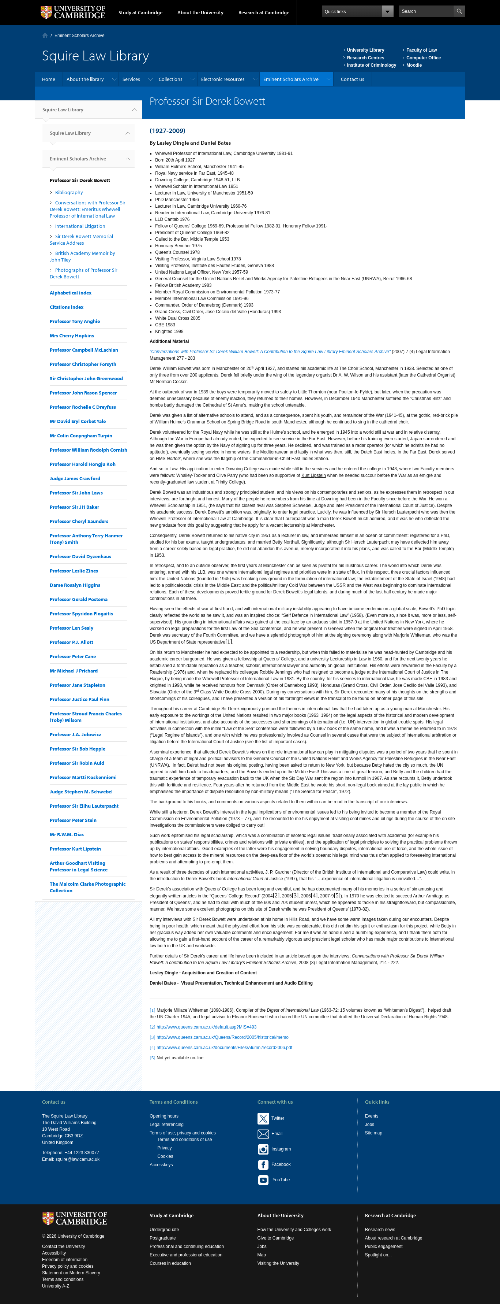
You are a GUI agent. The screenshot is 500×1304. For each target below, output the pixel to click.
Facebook (274, 1164)
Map (261, 1254)
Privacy (164, 1148)
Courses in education (170, 1263)
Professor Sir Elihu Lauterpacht (84, 806)
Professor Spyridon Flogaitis (81, 613)
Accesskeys (161, 1164)
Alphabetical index (70, 292)
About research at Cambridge (393, 1238)
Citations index (66, 307)
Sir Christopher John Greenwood (86, 378)
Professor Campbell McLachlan (84, 350)
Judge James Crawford (75, 478)
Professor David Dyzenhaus (80, 556)
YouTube (273, 1180)
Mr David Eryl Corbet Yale (78, 421)
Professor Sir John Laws (76, 492)
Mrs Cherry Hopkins (72, 335)
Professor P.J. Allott (71, 642)
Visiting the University (278, 1263)
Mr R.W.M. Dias (67, 834)
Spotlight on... (378, 1254)
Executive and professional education (186, 1254)
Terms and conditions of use (184, 1139)
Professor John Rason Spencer (83, 392)
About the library (85, 79)
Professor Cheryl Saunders (79, 521)
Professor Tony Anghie (75, 321)
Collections (171, 79)
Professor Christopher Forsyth (83, 364)
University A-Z (55, 1286)
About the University (200, 12)
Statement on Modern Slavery (71, 1272)
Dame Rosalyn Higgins (75, 585)
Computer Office (423, 57)
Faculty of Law (421, 50)
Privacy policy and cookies (68, 1266)
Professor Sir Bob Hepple (77, 748)
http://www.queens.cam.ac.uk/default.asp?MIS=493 (206, 1027)
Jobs (369, 1124)
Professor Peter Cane (73, 656)
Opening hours (164, 1116)
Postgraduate (163, 1238)
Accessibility (54, 1253)
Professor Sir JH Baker (74, 507)
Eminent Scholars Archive (79, 35)
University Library (365, 50)
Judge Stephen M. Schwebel (81, 791)
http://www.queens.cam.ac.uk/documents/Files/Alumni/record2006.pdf (224, 1047)
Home (45, 35)
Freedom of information (64, 1259)
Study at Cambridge (140, 12)
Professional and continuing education (187, 1246)
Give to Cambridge (275, 1238)
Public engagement (384, 1246)
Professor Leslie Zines (74, 570)
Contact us (352, 79)
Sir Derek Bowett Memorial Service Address (81, 239)
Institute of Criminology (371, 65)
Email (276, 1133)
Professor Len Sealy (71, 628)
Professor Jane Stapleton (77, 685)
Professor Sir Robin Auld (77, 763)
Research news (380, 1229)
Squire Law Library (62, 112)
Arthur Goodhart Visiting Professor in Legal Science (79, 866)
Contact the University (63, 1246)
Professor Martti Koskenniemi (83, 777)
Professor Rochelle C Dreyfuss (83, 407)
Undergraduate (164, 1229)
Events (372, 1116)
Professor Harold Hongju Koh (83, 464)
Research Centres (365, 57)
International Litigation (80, 226)
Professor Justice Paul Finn (79, 699)
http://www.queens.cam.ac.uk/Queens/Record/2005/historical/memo (223, 1037)
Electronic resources (223, 79)
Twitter (271, 1118)
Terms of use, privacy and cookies (183, 1133)
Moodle (414, 65)
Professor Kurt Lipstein (75, 848)
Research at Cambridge (263, 12)
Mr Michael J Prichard (74, 670)
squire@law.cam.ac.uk (77, 1159)
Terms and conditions (62, 1279)
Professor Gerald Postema (79, 599)
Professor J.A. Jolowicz (75, 734)
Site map (373, 1133)
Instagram (274, 1149)
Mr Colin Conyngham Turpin (81, 435)
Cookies (165, 1156)
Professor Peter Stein (73, 820)
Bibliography (69, 192)
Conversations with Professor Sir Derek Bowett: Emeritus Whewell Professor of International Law (87, 209)
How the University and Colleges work (294, 1229)
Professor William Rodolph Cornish (88, 450)
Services (131, 79)
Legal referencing (167, 1124)
